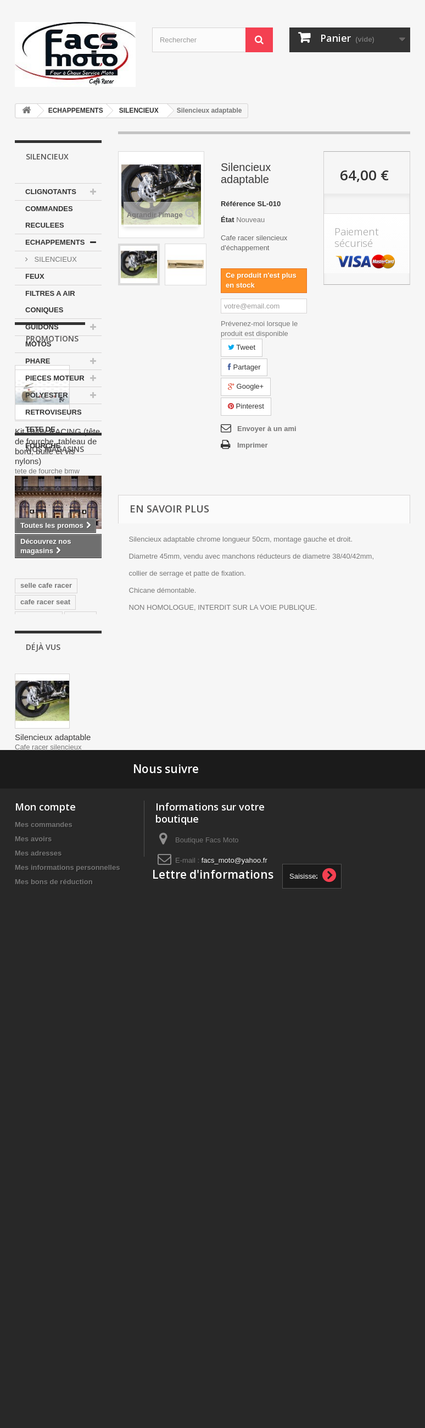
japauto (72, 956)
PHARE (38, 361)
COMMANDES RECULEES (49, 217)
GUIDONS (42, 327)
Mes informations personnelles (67, 1324)
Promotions (52, 487)
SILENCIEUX (139, 110)
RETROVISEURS (53, 412)
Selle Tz (67, 972)
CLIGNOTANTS (50, 192)
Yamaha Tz (38, 923)
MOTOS (38, 344)
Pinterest (246, 406)
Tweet (241, 347)
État (227, 220)
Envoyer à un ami (267, 428)
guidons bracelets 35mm (50, 993)
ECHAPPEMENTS (75, 110)
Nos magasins (55, 714)
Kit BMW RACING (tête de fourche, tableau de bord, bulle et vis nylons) (57, 595)
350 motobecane (48, 939)
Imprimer (252, 445)
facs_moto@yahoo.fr (234, 1317)
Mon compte (45, 1263)
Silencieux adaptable (53, 1130)
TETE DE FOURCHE (42, 437)
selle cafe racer (46, 890)
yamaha (33, 956)
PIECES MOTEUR (55, 378)
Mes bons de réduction (54, 1339)
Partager (244, 367)
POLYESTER (46, 395)
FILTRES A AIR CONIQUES (50, 301)
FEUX (34, 276)
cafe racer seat (45, 906)
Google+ (246, 386)
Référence (238, 204)
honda (31, 972)
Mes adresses (38, 1310)
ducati (80, 923)
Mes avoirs (33, 1296)
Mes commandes (43, 1281)
